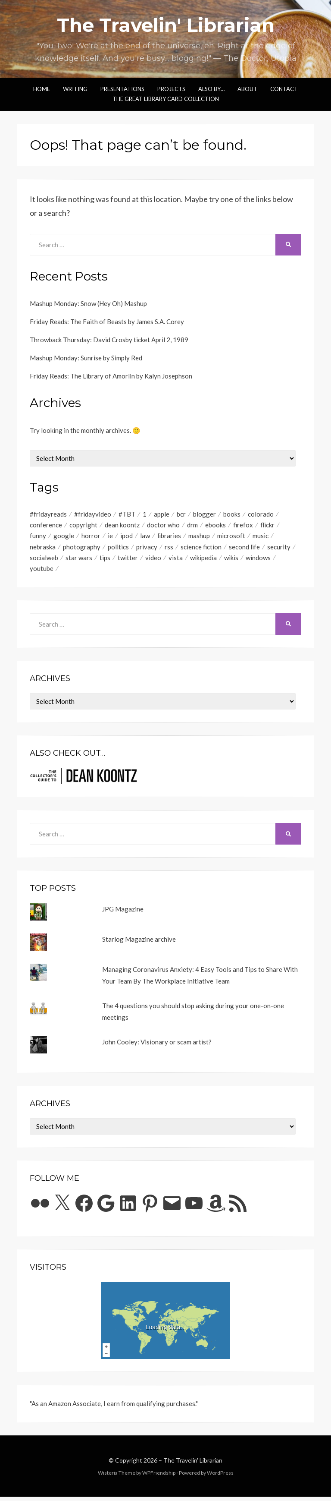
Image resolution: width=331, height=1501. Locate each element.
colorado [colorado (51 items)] (261, 514)
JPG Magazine (123, 913)
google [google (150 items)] (63, 538)
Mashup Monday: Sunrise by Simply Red (86, 358)
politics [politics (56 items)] (118, 549)
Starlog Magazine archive (139, 943)
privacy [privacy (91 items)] (146, 549)
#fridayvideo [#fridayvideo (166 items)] (92, 514)
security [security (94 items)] (278, 549)
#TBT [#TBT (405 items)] (127, 514)
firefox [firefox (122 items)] (243, 526)
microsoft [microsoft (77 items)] (231, 538)
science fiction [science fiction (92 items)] (201, 549)
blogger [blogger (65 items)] (204, 514)
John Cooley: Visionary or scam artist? (157, 1046)
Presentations (122, 88)
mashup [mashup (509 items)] (199, 538)
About (247, 88)
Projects (171, 88)
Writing (75, 88)
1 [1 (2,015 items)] (145, 514)
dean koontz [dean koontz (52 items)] (122, 526)
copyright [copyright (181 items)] (83, 526)
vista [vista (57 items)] (176, 561)
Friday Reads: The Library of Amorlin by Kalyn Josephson (111, 376)
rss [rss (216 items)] (169, 549)
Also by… (211, 88)
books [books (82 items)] (231, 514)
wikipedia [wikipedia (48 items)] (203, 561)
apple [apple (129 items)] (161, 514)
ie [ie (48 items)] (110, 538)
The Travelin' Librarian (166, 25)
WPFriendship (158, 1477)
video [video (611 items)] (153, 561)
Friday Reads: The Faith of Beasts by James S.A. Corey (107, 321)
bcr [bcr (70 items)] (181, 514)
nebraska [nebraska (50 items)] (43, 549)
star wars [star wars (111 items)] (79, 561)
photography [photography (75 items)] (81, 549)
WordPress (220, 1477)
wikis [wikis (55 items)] (231, 561)
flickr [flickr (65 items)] (267, 526)
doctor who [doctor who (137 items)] (163, 526)
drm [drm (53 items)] (192, 526)
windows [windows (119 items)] (258, 561)
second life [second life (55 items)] (244, 549)
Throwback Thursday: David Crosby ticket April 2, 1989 (109, 340)
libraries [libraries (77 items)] (169, 538)
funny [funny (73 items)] (38, 538)
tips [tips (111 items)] (105, 561)
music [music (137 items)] (261, 538)
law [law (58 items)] (145, 538)
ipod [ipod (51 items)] (126, 538)
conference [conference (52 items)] (46, 526)
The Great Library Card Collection (165, 98)
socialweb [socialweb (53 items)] (44, 561)
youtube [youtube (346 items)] (41, 573)
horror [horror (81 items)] (90, 538)
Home (41, 88)
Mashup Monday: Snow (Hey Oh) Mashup (88, 303)
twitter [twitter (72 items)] (128, 561)
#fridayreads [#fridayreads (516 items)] (48, 514)
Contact (284, 88)
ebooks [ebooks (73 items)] (215, 526)
